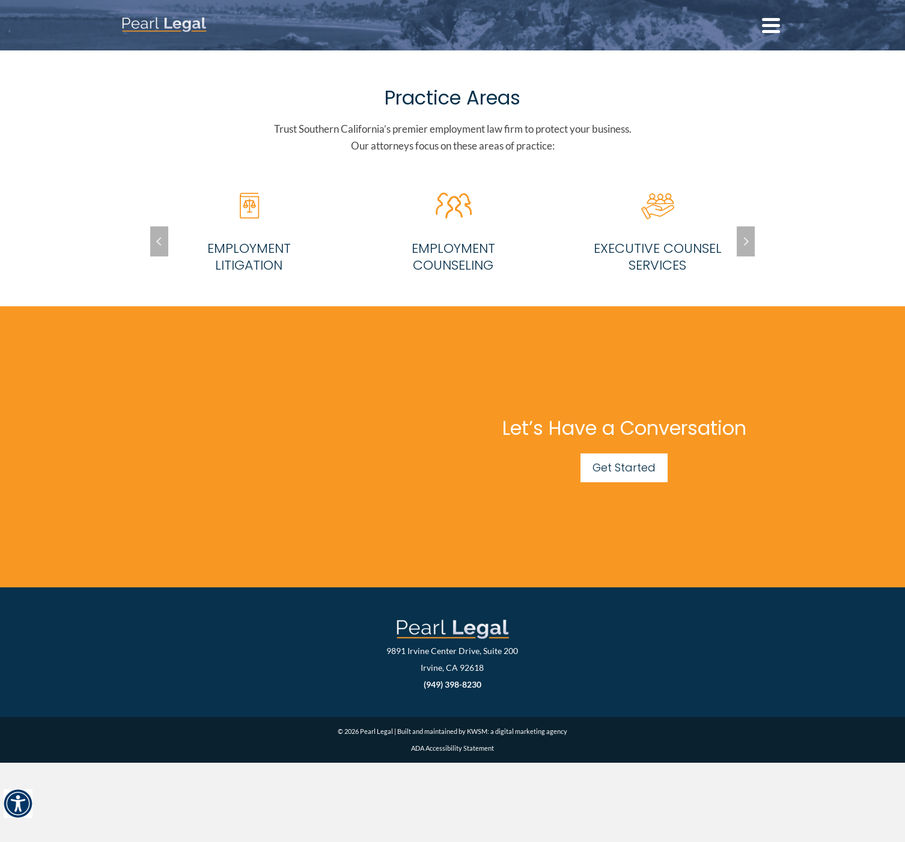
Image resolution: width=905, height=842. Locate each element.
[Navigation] (771, 25)
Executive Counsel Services (658, 256)
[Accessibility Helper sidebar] (18, 803)
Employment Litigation (249, 256)
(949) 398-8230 (452, 684)
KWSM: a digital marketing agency (517, 731)
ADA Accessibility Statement (452, 748)
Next (746, 241)
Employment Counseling (453, 256)
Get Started (624, 467)
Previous (159, 241)
